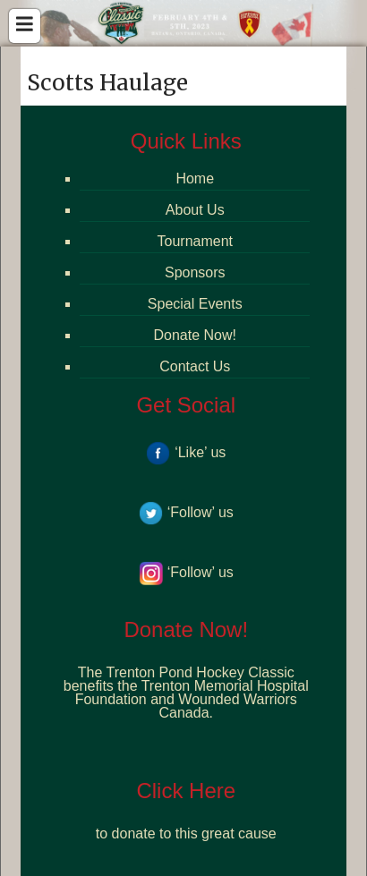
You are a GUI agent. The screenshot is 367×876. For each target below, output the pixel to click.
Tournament (196, 241)
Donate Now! (195, 335)
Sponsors (195, 272)
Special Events (195, 303)
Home (194, 178)
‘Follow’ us (186, 512)
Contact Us (194, 366)
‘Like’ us (186, 452)
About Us (195, 209)
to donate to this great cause (186, 833)
